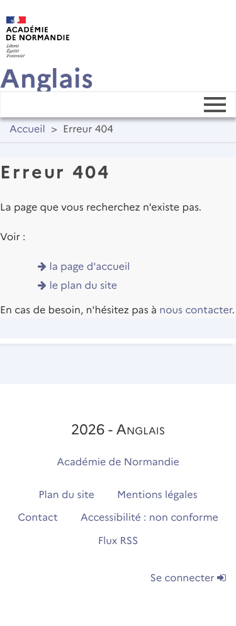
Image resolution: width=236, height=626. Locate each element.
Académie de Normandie (118, 462)
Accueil (27, 130)
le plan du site (84, 286)
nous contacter (195, 310)
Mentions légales (157, 495)
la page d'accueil (90, 267)
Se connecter (188, 578)
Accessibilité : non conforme (149, 518)
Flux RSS (118, 541)
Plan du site (66, 495)
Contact (38, 518)
